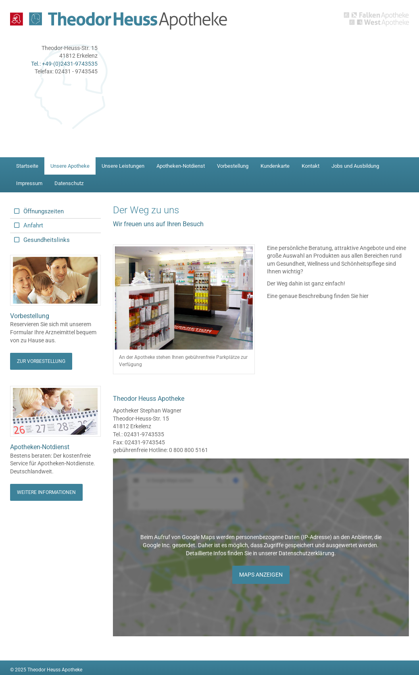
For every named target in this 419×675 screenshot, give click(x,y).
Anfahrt (33, 225)
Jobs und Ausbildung (355, 166)
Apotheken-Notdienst (180, 166)
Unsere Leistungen (123, 166)
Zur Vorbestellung (41, 361)
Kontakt (310, 166)
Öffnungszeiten (43, 211)
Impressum (29, 183)
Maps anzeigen (261, 574)
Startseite (27, 166)
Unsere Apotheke (70, 166)
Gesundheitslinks (46, 240)
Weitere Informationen (46, 492)
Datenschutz (68, 183)
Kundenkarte (275, 166)
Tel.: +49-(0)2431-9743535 (64, 63)
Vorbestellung (232, 166)
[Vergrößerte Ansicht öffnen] (184, 298)
